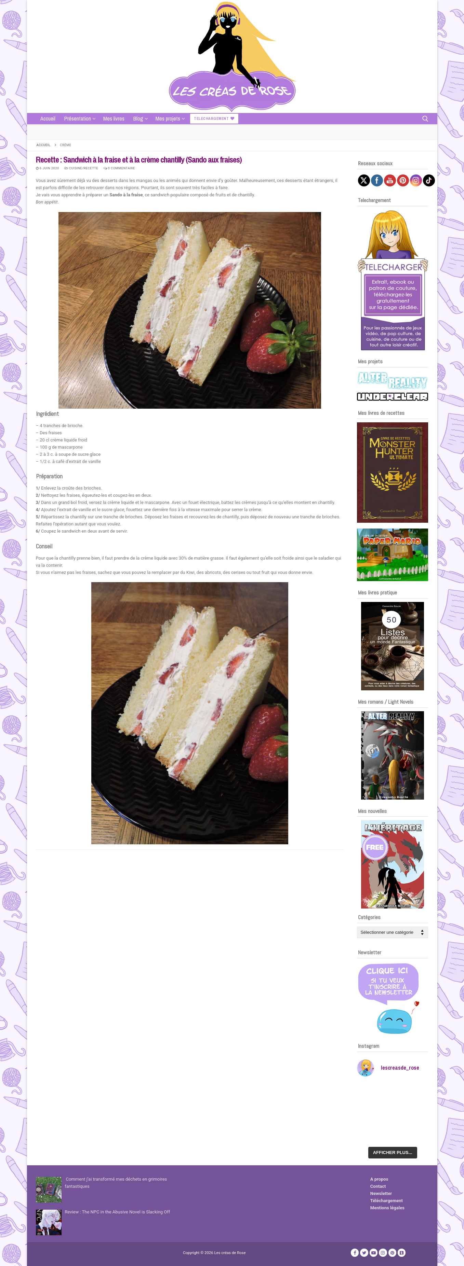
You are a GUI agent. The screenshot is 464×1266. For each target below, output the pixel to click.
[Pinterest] (392, 1252)
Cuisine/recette (81, 168)
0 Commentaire (119, 168)
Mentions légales (387, 1207)
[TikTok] (402, 1252)
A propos (379, 1179)
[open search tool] (425, 119)
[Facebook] (355, 1252)
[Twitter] (364, 1252)
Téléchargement (386, 1200)
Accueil (44, 145)
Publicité (44, 1255)
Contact (378, 1186)
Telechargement (214, 118)
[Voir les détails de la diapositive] (392, 472)
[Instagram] (383, 1252)
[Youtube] (373, 1252)
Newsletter (381, 1193)
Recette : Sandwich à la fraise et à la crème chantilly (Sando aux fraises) (139, 160)
